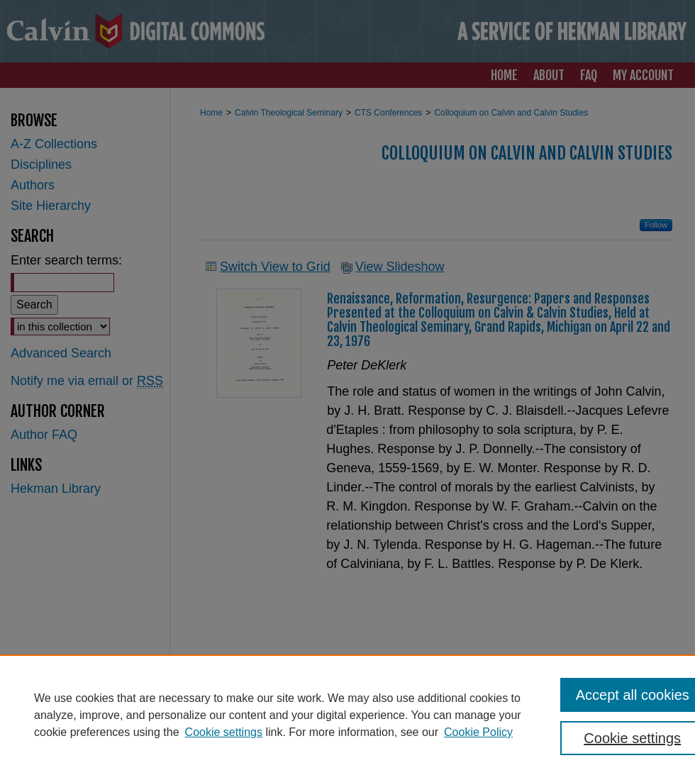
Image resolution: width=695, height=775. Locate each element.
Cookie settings (223, 732)
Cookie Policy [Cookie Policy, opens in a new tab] (478, 732)
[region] (347, 714)
